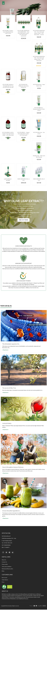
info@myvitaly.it (8, 540)
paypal (40, 606)
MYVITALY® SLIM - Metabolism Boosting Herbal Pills (23, 86)
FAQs (3, 571)
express (36, 606)
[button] (23, 90)
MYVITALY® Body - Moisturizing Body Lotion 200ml (39, 109)
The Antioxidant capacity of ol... (11, 344)
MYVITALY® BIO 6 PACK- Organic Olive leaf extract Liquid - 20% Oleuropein (8, 134)
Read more (5, 350)
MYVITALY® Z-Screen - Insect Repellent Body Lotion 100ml (8, 32)
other (44, 606)
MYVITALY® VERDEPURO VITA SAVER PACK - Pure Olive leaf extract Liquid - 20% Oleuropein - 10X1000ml (23, 33)
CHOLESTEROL (6, 423)
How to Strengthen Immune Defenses (13, 467)
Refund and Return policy (7, 568)
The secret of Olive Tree (9, 388)
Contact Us (4, 562)
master (34, 606)
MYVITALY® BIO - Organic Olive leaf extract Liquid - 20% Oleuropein (23, 134)
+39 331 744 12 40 (8, 542)
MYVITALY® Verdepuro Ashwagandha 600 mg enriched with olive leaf (8, 86)
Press (3, 582)
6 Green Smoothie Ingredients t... (11, 511)
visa (31, 606)
